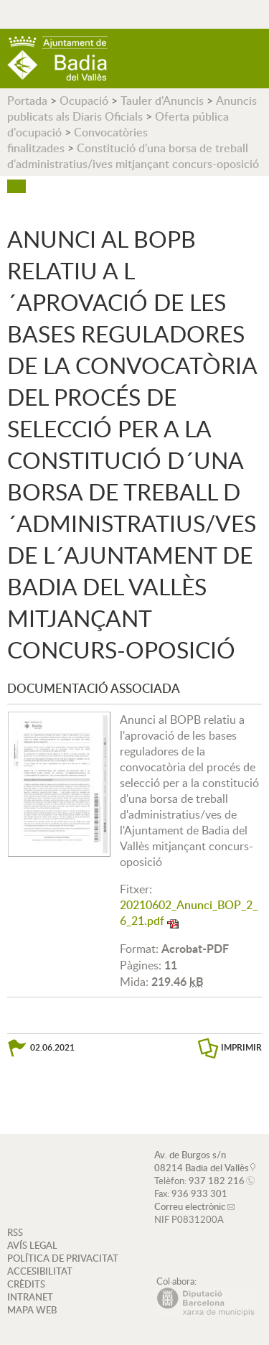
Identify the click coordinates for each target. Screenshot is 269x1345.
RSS (15, 1232)
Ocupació (84, 100)
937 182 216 (217, 1180)
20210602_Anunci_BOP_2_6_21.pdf (189, 913)
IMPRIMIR (241, 1047)
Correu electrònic (189, 1206)
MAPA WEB (32, 1309)
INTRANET (30, 1296)
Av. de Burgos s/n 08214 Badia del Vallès (201, 1161)
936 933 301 (199, 1193)
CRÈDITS (26, 1283)
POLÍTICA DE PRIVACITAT (62, 1258)
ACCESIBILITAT (39, 1271)
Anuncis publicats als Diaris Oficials (132, 108)
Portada (27, 100)
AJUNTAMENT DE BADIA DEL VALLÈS (57, 58)
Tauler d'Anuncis (162, 100)
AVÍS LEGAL (32, 1245)
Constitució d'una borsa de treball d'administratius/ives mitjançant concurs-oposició (133, 156)
